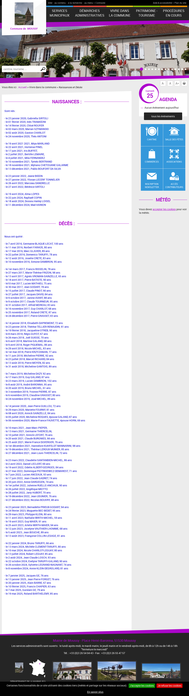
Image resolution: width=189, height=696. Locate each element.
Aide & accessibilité (162, 2)
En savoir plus (95, 692)
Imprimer (185, 83)
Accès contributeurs (174, 185)
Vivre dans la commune (119, 12)
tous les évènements (163, 116)
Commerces (152, 161)
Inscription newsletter (152, 185)
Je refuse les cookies (169, 685)
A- (163, 83)
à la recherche (75, 2)
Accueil (22, 87)
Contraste (100, 2)
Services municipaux (59, 12)
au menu (88, 2)
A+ (177, 83)
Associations (174, 161)
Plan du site (180, 2)
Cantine (152, 139)
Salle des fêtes (174, 139)
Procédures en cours (173, 12)
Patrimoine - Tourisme (146, 12)
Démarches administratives (89, 12)
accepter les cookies (164, 209)
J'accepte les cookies (142, 685)
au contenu (60, 2)
